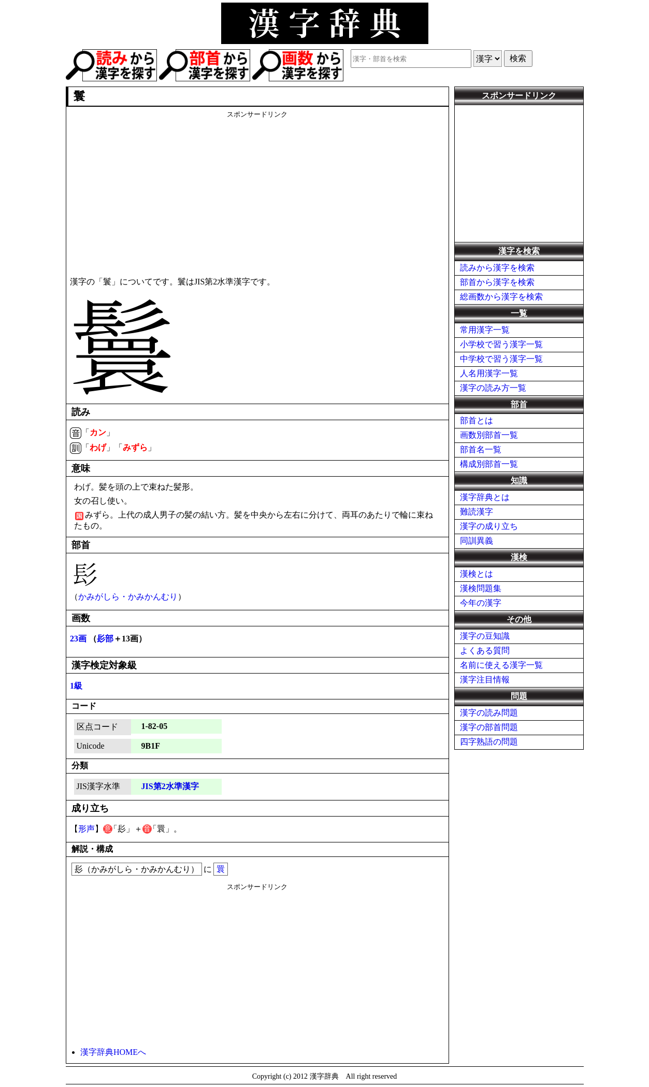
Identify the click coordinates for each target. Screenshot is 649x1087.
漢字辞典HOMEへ (113, 1052)
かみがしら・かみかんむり (128, 596)
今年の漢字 (480, 602)
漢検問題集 (480, 588)
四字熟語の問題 (489, 741)
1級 (76, 685)
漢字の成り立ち (489, 526)
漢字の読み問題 (489, 712)
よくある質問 (485, 650)
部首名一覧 (480, 449)
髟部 (105, 638)
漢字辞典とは (485, 497)
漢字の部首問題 (489, 727)
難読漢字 (476, 511)
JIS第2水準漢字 (170, 786)
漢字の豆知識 (485, 636)
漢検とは (476, 573)
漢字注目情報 (485, 679)
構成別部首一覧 (489, 464)
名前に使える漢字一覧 (501, 665)
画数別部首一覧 (489, 435)
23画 (78, 638)
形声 (86, 828)
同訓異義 (476, 540)
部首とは (476, 420)
